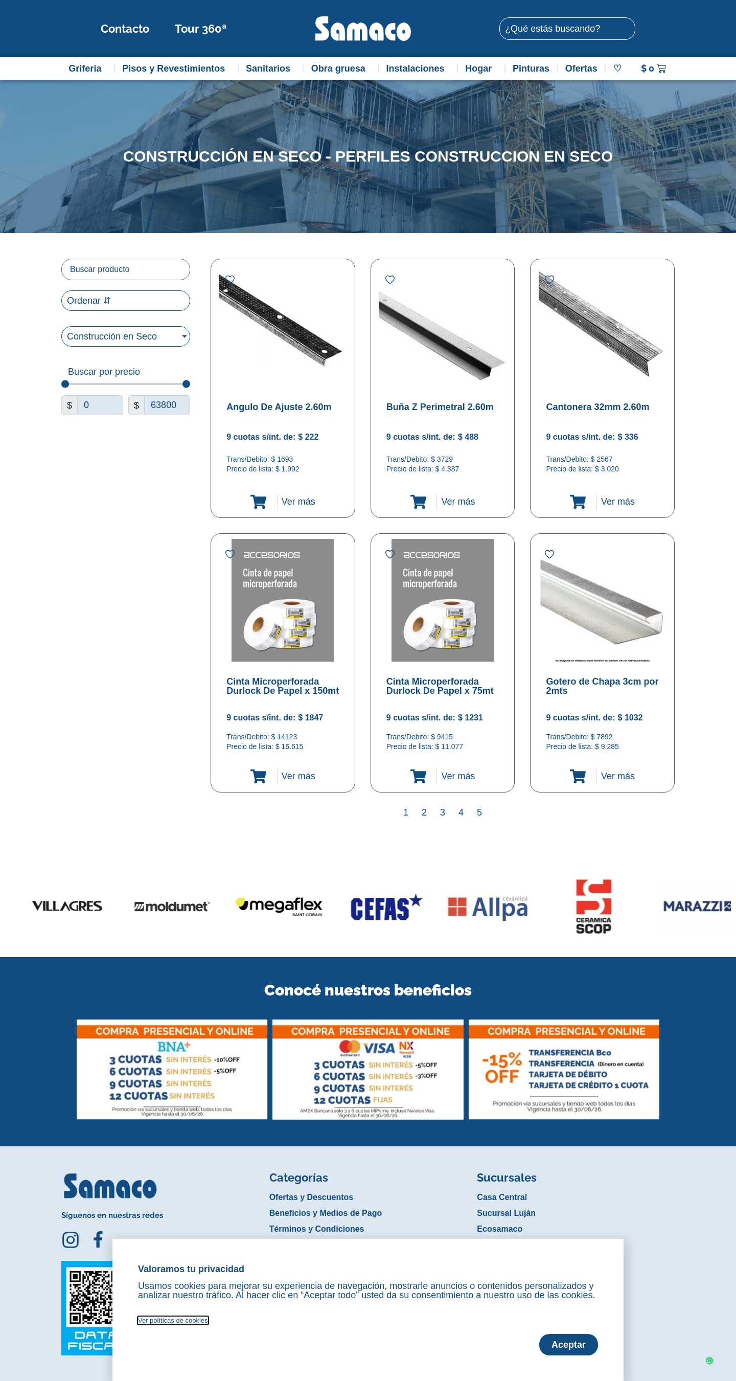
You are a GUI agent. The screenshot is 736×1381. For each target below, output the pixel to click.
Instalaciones (418, 68)
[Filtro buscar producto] (125, 269)
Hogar (481, 68)
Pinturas (531, 68)
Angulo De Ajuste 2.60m (278, 407)
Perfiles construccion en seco (474, 156)
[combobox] (567, 28)
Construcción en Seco (222, 156)
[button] (68, 1062)
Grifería (87, 68)
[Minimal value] (125, 384)
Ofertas (581, 68)
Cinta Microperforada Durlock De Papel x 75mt (440, 686)
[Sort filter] (125, 300)
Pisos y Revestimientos (176, 68)
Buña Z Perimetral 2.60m (440, 407)
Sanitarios (270, 68)
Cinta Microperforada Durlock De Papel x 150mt (282, 686)
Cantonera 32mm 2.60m (597, 407)
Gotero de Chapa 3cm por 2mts (602, 686)
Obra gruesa (341, 68)
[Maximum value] (167, 405)
